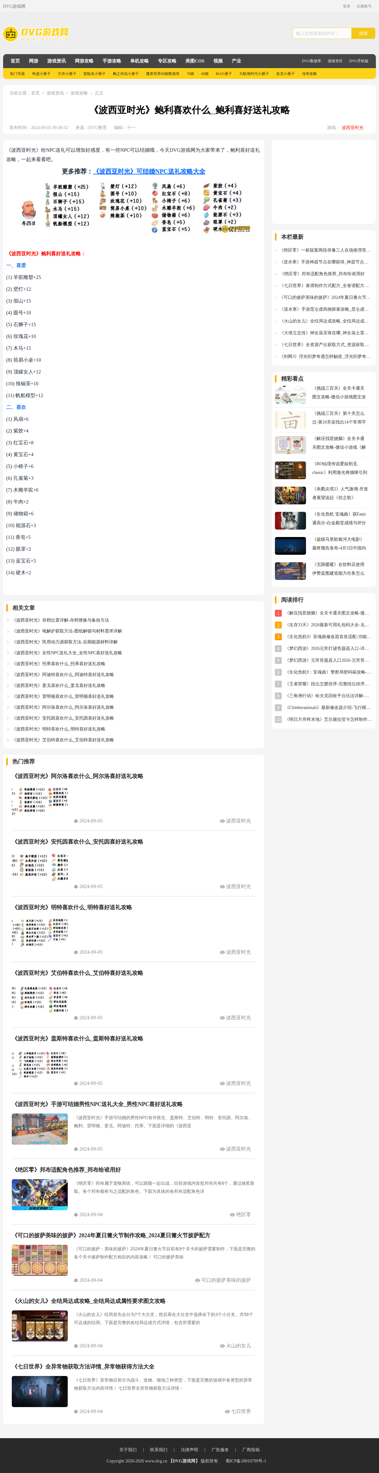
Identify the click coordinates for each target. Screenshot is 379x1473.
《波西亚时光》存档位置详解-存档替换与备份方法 (60, 620)
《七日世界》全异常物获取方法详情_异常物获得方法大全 (83, 1367)
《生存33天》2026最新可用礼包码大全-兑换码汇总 (329, 625)
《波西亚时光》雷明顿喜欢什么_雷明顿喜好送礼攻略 (63, 696)
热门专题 (17, 74)
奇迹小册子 (41, 74)
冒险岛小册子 (94, 74)
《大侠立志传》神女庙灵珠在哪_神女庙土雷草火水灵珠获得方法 (326, 333)
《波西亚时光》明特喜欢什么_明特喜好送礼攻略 (58, 729)
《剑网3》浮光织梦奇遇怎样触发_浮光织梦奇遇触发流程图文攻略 (326, 356)
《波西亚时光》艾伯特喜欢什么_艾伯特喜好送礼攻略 (63, 740)
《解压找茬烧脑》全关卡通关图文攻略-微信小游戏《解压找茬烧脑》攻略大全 (329, 613)
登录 (346, 6)
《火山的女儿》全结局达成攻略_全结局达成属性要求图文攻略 (89, 1301)
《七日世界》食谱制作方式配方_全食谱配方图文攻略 (326, 285)
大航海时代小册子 (254, 74)
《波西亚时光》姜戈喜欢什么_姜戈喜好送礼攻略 (58, 685)
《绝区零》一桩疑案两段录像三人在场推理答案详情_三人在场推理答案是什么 (326, 250)
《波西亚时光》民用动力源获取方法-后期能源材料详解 (65, 642)
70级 (190, 74)
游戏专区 (335, 61)
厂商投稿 (251, 1450)
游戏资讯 (56, 60)
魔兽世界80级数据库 (163, 74)
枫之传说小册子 (126, 74)
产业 (236, 60)
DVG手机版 (358, 61)
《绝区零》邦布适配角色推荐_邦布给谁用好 (66, 1170)
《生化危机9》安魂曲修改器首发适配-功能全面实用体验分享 (329, 636)
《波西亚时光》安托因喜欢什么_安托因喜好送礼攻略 (63, 718)
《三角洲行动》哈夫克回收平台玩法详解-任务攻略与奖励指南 (329, 695)
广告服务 (220, 1450)
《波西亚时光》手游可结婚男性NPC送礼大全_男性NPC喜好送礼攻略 (97, 1104)
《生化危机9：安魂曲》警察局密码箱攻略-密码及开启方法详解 (329, 672)
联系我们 (158, 1450)
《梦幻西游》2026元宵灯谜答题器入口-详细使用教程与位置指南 (329, 648)
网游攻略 (84, 60)
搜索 (363, 33)
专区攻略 (167, 60)
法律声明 (189, 1450)
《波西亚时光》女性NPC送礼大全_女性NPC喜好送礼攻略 (67, 653)
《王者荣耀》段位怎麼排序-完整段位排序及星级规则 (329, 684)
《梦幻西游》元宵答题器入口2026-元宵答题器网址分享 (329, 660)
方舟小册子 (67, 74)
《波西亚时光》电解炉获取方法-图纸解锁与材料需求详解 (67, 631)
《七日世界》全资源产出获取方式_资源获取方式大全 (326, 344)
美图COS (194, 60)
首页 (15, 60)
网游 (33, 60)
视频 (218, 60)
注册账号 (364, 6)
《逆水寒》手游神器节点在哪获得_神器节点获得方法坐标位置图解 (326, 262)
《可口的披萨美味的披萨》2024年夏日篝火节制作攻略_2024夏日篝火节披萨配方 (111, 1235)
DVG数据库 (311, 61)
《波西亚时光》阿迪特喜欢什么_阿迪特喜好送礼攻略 (63, 674)
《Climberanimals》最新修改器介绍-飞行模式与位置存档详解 (329, 707)
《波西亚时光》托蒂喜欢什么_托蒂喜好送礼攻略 (58, 663)
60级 (205, 74)
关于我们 (128, 1450)
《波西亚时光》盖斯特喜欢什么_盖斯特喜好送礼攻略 (77, 1038)
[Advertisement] (324, 182)
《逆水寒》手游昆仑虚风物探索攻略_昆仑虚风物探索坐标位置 (326, 309)
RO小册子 (224, 74)
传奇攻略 (309, 74)
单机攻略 (139, 60)
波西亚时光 (352, 127)
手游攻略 (112, 60)
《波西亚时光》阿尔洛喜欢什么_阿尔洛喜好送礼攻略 (63, 707)
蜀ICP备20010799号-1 (246, 1461)
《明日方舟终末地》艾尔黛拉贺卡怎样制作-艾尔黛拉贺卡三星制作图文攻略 (329, 719)
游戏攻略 (79, 93)
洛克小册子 (285, 74)
